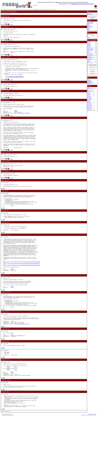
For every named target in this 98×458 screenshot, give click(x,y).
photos (57, 2)
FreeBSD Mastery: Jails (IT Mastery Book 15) (82, 3)
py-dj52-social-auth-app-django (91, 57)
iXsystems (94, 17)
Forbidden (89, 96)
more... (89, 37)
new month (89, 109)
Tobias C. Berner (7, 63)
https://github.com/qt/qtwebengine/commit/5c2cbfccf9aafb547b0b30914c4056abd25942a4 (22, 287)
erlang (89, 46)
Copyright (82, 456)
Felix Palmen (6, 110)
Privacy (89, 27)
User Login (89, 13)
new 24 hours (90, 104)
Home (89, 79)
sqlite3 (89, 61)
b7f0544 (11, 165)
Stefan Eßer (6, 129)
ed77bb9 (11, 86)
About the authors (90, 23)
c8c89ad (11, 174)
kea (88, 51)
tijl (5, 257)
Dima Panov (6, 18)
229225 (12, 409)
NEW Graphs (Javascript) (92, 88)
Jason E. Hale (7, 29)
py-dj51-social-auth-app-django (91, 55)
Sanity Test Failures (91, 82)
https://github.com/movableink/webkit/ (15, 83)
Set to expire (90, 102)
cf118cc (11, 184)
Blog (88, 28)
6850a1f (11, 41)
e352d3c (11, 58)
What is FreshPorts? (91, 22)
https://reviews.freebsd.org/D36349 (22, 122)
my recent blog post (43, 9)
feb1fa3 (11, 105)
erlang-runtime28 (90, 50)
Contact (89, 29)
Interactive (89, 103)
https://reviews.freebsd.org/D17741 (22, 357)
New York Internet (90, 17)
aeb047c (11, 96)
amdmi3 (5, 385)
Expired (89, 101)
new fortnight (90, 108)
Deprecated (89, 94)
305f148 (11, 194)
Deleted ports (90, 81)
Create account (90, 14)
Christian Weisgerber (8, 100)
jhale (5, 198)
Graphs (89, 87)
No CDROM (90, 98)
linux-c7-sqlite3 (90, 53)
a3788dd (11, 25)
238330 (12, 224)
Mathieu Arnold (7, 179)
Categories (89, 80)
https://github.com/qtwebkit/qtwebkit (15, 84)
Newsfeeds (89, 83)
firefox (89, 43)
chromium (89, 42)
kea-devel (89, 52)
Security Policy (90, 26)
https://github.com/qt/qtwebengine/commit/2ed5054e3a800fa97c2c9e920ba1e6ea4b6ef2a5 (22, 289)
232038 (12, 315)
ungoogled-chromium (89, 45)
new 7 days (89, 107)
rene (5, 346)
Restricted (89, 97)
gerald (5, 210)
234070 (12, 296)
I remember (95, 8)
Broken (89, 92)
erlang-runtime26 (90, 47)
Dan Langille (89, 456)
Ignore (89, 95)
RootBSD (92, 18)
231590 (12, 339)
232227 (12, 369)
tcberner (6, 244)
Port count (89, 91)
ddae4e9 (11, 125)
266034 (15, 119)
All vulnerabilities (92, 71)
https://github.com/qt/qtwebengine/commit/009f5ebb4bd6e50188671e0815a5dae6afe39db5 (22, 291)
